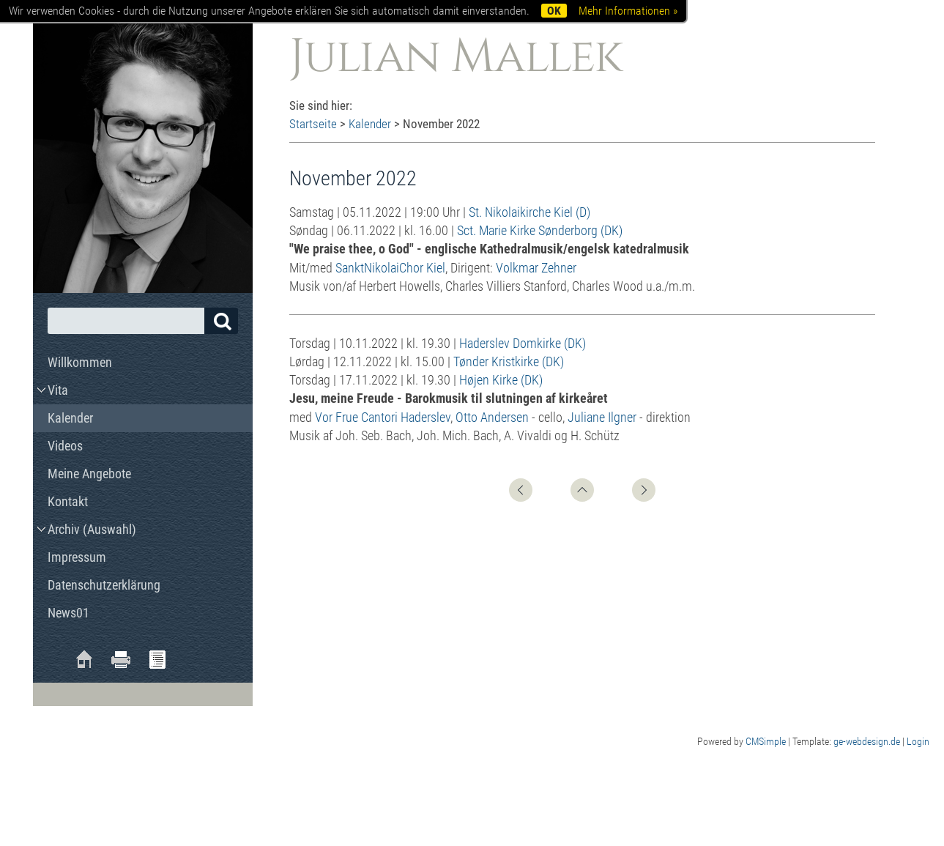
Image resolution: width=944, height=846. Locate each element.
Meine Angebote (89, 473)
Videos (65, 445)
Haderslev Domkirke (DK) (522, 343)
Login (918, 741)
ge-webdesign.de (866, 741)
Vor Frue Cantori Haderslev (382, 417)
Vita (58, 390)
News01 (68, 612)
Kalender (370, 123)
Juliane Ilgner (602, 417)
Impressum (77, 557)
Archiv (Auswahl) (92, 529)
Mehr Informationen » (628, 11)
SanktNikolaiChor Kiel (390, 267)
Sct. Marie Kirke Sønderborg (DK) (539, 230)
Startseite (313, 123)
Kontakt (68, 501)
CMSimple (766, 741)
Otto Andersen (492, 417)
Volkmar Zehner (536, 267)
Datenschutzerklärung (104, 585)
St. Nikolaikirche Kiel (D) (529, 212)
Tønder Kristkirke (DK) (508, 361)
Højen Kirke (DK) (501, 379)
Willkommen (80, 362)
